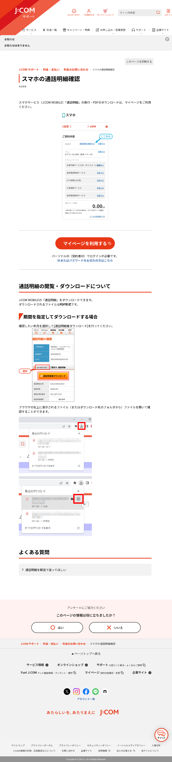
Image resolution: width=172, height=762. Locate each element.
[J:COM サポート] (24, 13)
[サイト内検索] (140, 12)
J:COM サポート (29, 69)
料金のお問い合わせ (76, 69)
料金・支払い (51, 69)
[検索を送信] (158, 12)
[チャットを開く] (161, 735)
